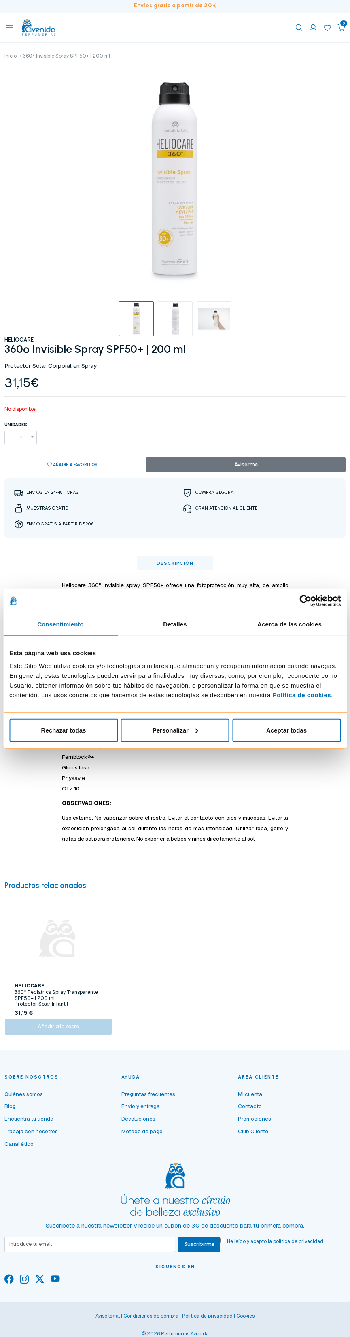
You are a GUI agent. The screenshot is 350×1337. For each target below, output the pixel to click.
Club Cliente (253, 1135)
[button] (341, 27)
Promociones (254, 1123)
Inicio (10, 56)
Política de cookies (302, 694)
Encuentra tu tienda (28, 1123)
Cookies (245, 1321)
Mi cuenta (250, 1098)
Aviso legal (107, 1321)
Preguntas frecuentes (148, 1098)
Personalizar (175, 729)
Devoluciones (138, 1123)
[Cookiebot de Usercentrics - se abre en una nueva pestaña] (305, 601)
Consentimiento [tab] (60, 624)
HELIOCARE (19, 339)
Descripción (175, 563)
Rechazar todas (63, 729)
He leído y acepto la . (276, 1245)
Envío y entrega (140, 1110)
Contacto (250, 1110)
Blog (10, 1110)
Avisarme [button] (246, 464)
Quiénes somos (23, 1098)
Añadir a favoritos (73, 465)
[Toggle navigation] (9, 27)
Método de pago (142, 1135)
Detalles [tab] (175, 624)
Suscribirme (199, 1248)
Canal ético (19, 1147)
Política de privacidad (207, 1321)
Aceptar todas (286, 729)
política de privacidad (299, 1245)
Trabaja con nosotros (31, 1135)
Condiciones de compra (150, 1321)
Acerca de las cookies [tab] (289, 624)
